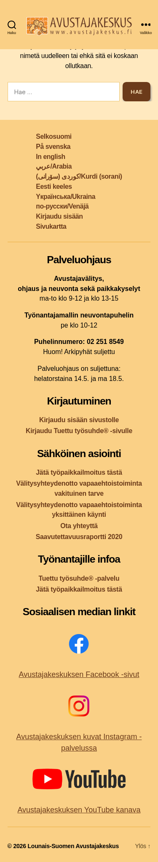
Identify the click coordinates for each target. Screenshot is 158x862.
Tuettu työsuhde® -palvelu (79, 578)
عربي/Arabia (54, 166)
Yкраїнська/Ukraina (65, 196)
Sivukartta (51, 226)
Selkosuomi (53, 136)
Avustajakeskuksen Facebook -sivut (79, 674)
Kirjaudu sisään (59, 216)
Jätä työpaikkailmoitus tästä (79, 472)
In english (50, 156)
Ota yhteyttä (79, 525)
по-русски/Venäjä (62, 206)
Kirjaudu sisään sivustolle (79, 419)
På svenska (53, 146)
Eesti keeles (54, 186)
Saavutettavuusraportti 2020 (79, 536)
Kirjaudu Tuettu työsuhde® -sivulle (79, 430)
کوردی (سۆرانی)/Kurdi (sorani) (79, 176)
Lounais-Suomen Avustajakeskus (73, 846)
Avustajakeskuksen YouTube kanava (78, 810)
